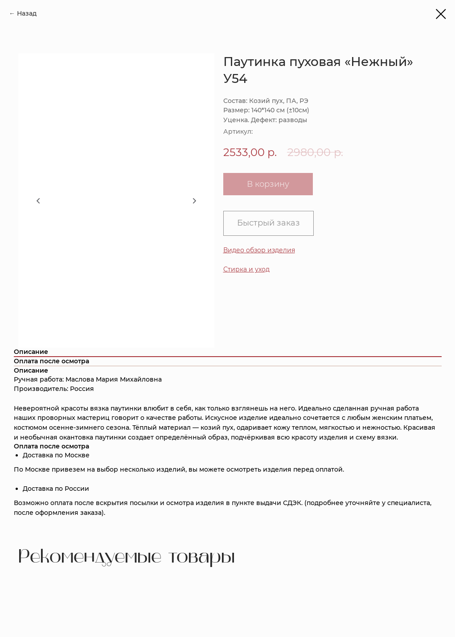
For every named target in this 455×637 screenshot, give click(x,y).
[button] (246, 269)
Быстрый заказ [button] (268, 223)
